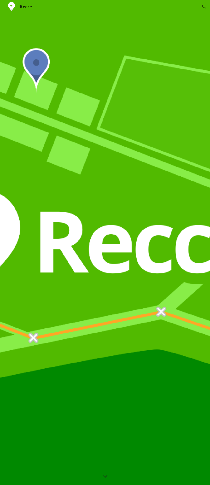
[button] (204, 6)
